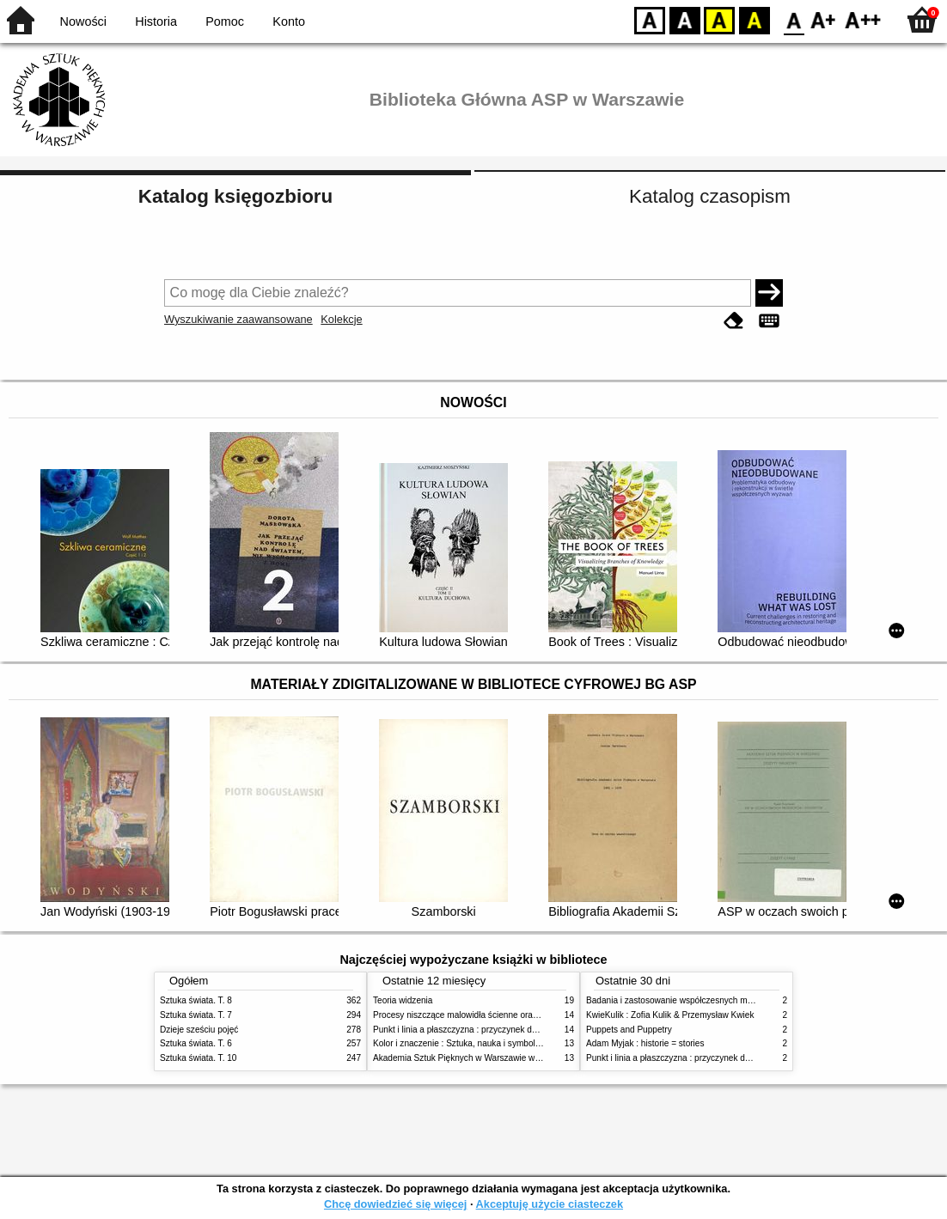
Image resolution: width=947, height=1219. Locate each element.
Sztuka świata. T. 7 (196, 1015)
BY (754, 19)
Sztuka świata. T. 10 (198, 1058)
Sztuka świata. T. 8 (196, 1000)
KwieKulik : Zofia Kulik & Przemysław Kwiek (670, 1015)
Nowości (83, 21)
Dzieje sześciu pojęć (199, 1029)
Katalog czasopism (710, 196)
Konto (288, 21)
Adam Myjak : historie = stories (645, 1043)
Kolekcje (341, 319)
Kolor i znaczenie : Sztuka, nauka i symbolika (460, 1043)
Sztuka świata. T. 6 (196, 1043)
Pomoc (224, 21)
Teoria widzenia (402, 1000)
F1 (824, 19)
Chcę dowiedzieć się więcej (395, 1204)
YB (719, 19)
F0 (793, 19)
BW (685, 19)
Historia (156, 21)
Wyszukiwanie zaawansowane (238, 319)
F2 (863, 19)
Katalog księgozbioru (235, 196)
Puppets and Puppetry (629, 1029)
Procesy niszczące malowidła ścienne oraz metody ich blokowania (500, 1015)
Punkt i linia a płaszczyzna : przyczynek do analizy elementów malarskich (513, 1029)
